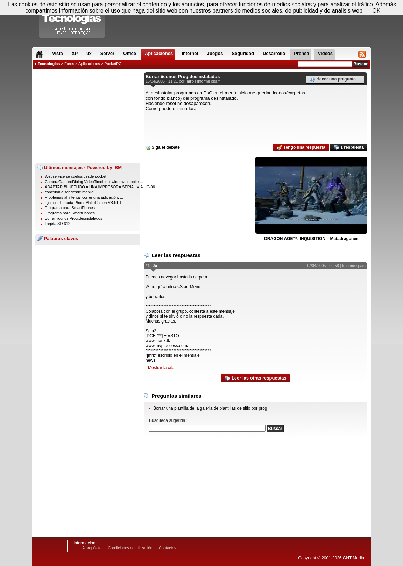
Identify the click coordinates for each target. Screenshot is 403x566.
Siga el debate (162, 147)
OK (376, 11)
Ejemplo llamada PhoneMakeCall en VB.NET (83, 202)
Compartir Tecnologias (72, 20)
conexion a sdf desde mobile (69, 192)
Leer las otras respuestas (255, 378)
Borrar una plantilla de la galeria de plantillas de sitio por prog (210, 408)
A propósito (91, 548)
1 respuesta (349, 147)
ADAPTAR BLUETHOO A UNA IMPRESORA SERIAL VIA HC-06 (100, 187)
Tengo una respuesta (301, 147)
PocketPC (112, 64)
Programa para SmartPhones (70, 208)
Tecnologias (49, 64)
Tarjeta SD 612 (57, 223)
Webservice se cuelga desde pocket (75, 176)
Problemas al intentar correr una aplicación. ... (84, 197)
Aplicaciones (89, 64)
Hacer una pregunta (333, 79)
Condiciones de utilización (130, 548)
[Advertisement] (87, 116)
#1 (148, 265)
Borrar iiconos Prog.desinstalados (73, 218)
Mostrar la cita (161, 367)
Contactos (167, 548)
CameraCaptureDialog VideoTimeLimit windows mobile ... (94, 181)
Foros (69, 64)
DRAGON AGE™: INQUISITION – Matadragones (311, 238)
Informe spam (208, 81)
